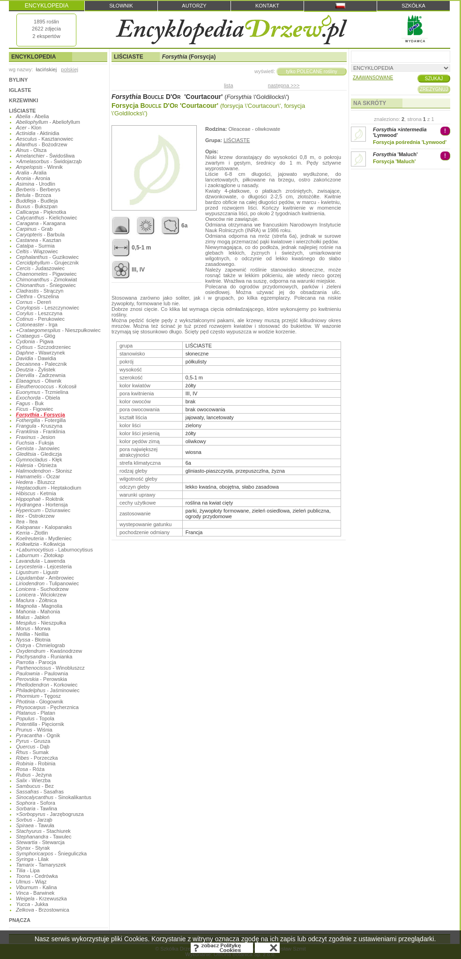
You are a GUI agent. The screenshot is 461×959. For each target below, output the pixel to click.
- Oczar (38, 476)
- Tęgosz (38, 696)
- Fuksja (35, 443)
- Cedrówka (37, 876)
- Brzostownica (42, 910)
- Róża (30, 769)
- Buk (30, 403)
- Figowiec (34, 409)
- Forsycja (40, 414)
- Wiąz (31, 881)
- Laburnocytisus (54, 549)
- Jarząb (34, 820)
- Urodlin (35, 184)
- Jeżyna (34, 775)
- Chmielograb (40, 645)
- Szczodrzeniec (43, 347)
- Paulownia (42, 673)
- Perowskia (41, 679)
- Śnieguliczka (51, 853)
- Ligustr (37, 572)
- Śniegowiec (46, 285)
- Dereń (33, 302)
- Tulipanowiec (47, 583)
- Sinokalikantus (53, 797)
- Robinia (35, 763)
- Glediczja (39, 454)
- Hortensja (42, 504)
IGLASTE (20, 90)
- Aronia (33, 178)
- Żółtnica (36, 600)
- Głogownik (39, 701)
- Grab (34, 229)
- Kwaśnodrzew (49, 651)
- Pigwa (34, 341)
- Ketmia (36, 493)
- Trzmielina (42, 392)
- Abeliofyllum (48, 122)
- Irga (37, 324)
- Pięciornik (40, 724)
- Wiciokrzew (41, 594)
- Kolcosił (46, 386)
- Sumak (32, 752)
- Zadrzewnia (41, 375)
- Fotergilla (41, 420)
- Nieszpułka (41, 623)
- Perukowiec (40, 319)
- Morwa (33, 628)
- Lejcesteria (44, 566)
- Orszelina (37, 296)
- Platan (35, 713)
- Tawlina (36, 808)
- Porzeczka (37, 758)
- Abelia (32, 116)
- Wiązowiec (37, 251)
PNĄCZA (19, 920)
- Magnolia (39, 606)
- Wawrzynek (40, 352)
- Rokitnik (40, 499)
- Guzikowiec (47, 257)
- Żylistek (35, 369)
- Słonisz (44, 471)
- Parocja (36, 662)
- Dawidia (36, 358)
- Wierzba (33, 780)
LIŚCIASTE (22, 110)
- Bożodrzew (41, 144)
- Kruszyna (39, 426)
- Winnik (39, 167)
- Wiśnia (34, 729)
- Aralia (31, 172)
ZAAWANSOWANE (373, 77)
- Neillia (32, 634)
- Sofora (35, 803)
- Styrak (33, 848)
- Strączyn (39, 291)
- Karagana (41, 223)
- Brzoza (33, 195)
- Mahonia (38, 611)
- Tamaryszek (41, 865)
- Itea (26, 521)
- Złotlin (32, 533)
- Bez (35, 786)
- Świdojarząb (49, 161)
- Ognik (38, 735)
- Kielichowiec (46, 217)
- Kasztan (38, 240)
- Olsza (31, 150)
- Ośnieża (36, 465)
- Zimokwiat (46, 279)
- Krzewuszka (41, 898)
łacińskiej (46, 69)
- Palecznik (41, 364)
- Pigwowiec (46, 274)
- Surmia (35, 246)
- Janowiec (38, 448)
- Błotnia (33, 639)
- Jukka (32, 904)
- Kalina (36, 887)
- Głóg (35, 336)
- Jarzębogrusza (50, 814)
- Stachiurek (43, 831)
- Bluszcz (35, 482)
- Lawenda (40, 561)
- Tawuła (35, 825)
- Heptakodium (48, 488)
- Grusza (33, 741)
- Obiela (38, 397)
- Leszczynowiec (47, 307)
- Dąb (33, 746)
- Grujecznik (47, 262)
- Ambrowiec (45, 578)
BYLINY (18, 80)
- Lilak (32, 859)
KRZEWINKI (23, 100)
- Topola (35, 718)
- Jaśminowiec (48, 690)
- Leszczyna (39, 313)
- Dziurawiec (43, 510)
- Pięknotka (41, 212)
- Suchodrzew (42, 589)
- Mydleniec (44, 538)
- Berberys (38, 189)
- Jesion (35, 437)
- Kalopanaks (44, 527)
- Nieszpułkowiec (58, 330)
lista (228, 85)
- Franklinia (40, 431)
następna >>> (284, 85)
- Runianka (44, 656)
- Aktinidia (37, 133)
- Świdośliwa (45, 156)
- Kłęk (39, 459)
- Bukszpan (37, 206)
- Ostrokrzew (35, 516)
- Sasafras (40, 791)
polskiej (69, 69)
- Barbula (40, 234)
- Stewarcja (40, 842)
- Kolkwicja (40, 544)
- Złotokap (40, 555)
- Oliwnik (38, 381)
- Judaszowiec (40, 268)
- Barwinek (35, 893)
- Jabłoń (33, 617)
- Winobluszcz (50, 668)
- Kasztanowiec (44, 139)
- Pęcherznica (47, 707)
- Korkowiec (46, 684)
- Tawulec (43, 836)
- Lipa (28, 870)
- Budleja (37, 201)
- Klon (28, 127)
